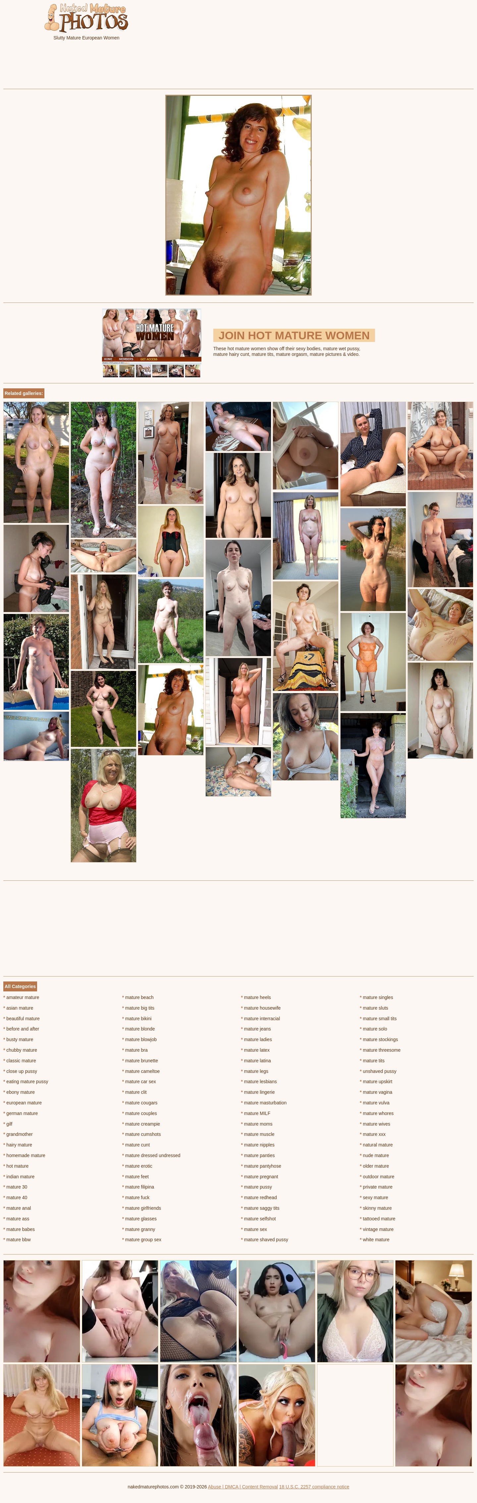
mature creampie (141, 1124)
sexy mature (374, 1197)
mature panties (258, 1155)
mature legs (255, 1071)
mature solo (373, 1028)
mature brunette (140, 1060)
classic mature (19, 1060)
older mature (374, 1166)
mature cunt (136, 1144)
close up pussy (20, 1071)
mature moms (257, 1124)
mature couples (139, 1113)
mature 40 (15, 1197)
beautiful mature (21, 1018)
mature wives (375, 1124)
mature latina (256, 1060)
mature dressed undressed (151, 1155)
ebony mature (19, 1092)
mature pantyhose (261, 1166)
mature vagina (376, 1092)
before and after (21, 1028)
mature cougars (140, 1102)
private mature (376, 1187)
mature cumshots (141, 1134)
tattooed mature (377, 1218)
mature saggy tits (260, 1208)
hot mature (15, 1166)
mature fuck (135, 1197)
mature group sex (141, 1239)
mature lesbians (259, 1081)
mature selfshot (258, 1218)
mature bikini (137, 1018)
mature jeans (256, 1028)
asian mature (18, 1008)
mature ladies (256, 1039)
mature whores (377, 1113)
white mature (375, 1239)
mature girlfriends (141, 1208)
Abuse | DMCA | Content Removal (243, 1486)
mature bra (135, 1050)
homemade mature (24, 1155)
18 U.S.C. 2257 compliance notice (314, 1486)
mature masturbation (264, 1102)
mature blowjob (139, 1039)
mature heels (256, 997)
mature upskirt (376, 1081)
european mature (22, 1102)
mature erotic (137, 1166)
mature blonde (138, 1028)
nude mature (374, 1155)
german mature (20, 1113)
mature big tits (138, 1008)
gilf (7, 1124)
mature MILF (256, 1113)
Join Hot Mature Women (294, 335)
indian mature (18, 1176)
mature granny (138, 1229)
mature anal (17, 1208)
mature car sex (139, 1081)
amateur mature (21, 997)
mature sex (254, 1229)
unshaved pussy (378, 1071)
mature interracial (260, 1018)
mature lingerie (258, 1092)
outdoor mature (377, 1176)
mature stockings (379, 1039)
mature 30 (15, 1187)
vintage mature (377, 1229)
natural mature (376, 1144)
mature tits (372, 1060)
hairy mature (17, 1144)
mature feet (135, 1176)
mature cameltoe (141, 1071)
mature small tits (378, 1018)
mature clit (134, 1092)
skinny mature (376, 1208)
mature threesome (380, 1050)
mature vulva (375, 1102)
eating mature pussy (25, 1081)
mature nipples (258, 1144)
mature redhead (259, 1197)
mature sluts (374, 1008)
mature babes (19, 1229)
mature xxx (373, 1134)
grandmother (18, 1134)
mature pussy (256, 1187)
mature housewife (261, 1008)
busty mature (18, 1039)
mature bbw (17, 1239)
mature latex (255, 1050)
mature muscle (258, 1134)
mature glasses (139, 1218)
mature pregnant (259, 1176)
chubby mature (20, 1050)
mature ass (16, 1218)
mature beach (138, 997)
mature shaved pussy (264, 1239)
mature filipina (138, 1187)
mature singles (376, 997)
